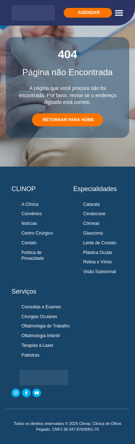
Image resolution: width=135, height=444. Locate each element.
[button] (119, 13)
